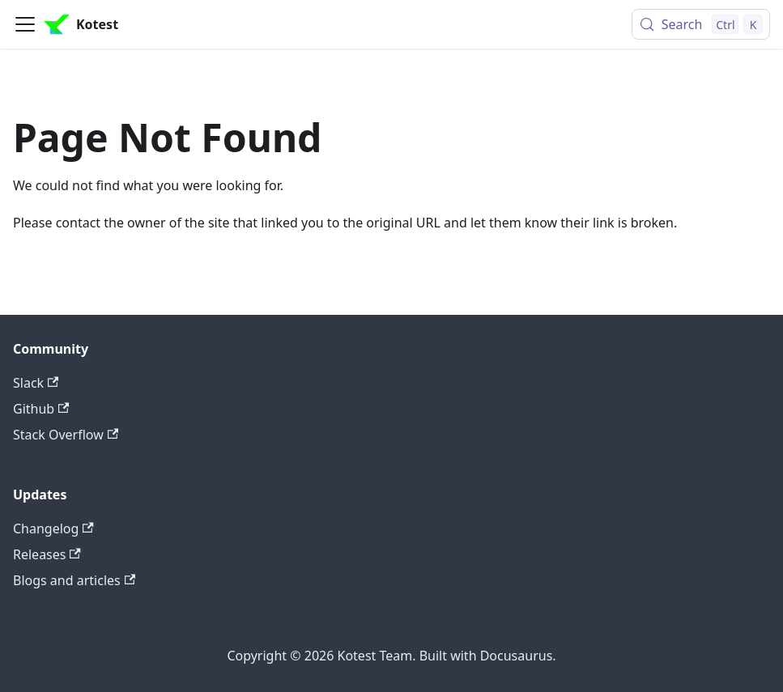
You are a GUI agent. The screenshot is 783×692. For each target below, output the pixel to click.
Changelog (53, 528)
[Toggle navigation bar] (25, 24)
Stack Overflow (65, 435)
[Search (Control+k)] (701, 24)
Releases (47, 554)
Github (41, 409)
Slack (35, 383)
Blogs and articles (74, 580)
